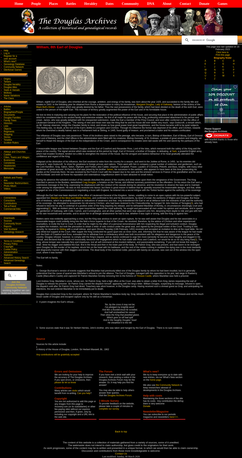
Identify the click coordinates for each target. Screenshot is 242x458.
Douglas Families (12, 117)
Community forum (12, 223)
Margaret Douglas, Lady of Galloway (154, 104)
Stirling (62, 229)
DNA (150, 4)
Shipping (8, 134)
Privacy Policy (11, 244)
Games (222, 4)
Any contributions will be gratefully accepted (57, 354)
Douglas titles (10, 87)
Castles (7, 154)
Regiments (9, 131)
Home (19, 4)
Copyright (8, 246)
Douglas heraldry (12, 84)
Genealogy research (14, 232)
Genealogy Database (14, 64)
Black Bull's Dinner (45, 107)
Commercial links (12, 209)
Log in (7, 53)
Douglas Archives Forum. (119, 395)
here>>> (174, 417)
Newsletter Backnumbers (16, 183)
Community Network (14, 67)
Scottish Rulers (11, 142)
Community (130, 4)
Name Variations (12, 95)
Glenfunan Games (13, 69)
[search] (209, 40)
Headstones (10, 165)
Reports (7, 226)
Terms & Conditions (13, 241)
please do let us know (65, 382)
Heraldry (90, 4)
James (110, 169)
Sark (174, 151)
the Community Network (168, 385)
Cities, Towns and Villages (16, 157)
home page (155, 380)
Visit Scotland (10, 229)
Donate (204, 4)
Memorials (9, 168)
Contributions (10, 203)
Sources (8, 221)
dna (5, 180)
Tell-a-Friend (10, 206)
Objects (7, 128)
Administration (11, 252)
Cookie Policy (10, 249)
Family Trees (10, 120)
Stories (7, 137)
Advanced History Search (16, 257)
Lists (6, 126)
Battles (71, 4)
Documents (9, 115)
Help (6, 50)
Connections (10, 198)
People (36, 4)
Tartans (7, 81)
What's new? (10, 61)
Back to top (121, 431)
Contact (185, 4)
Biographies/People (13, 112)
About (167, 4)
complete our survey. (109, 409)
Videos (7, 188)
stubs (75, 390)
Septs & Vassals (12, 90)
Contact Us (121, 453)
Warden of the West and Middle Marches (71, 198)
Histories (8, 123)
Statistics (8, 255)
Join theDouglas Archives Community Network (16, 285)
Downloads (9, 218)
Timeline (8, 140)
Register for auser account (10, 57)
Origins (7, 79)
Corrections (9, 200)
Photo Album (10, 186)
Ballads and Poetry (13, 177)
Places (53, 4)
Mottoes (8, 92)
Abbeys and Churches (15, 152)
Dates (110, 4)
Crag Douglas (89, 182)
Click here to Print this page (223, 53)
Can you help (83, 393)
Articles (7, 106)
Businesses (9, 160)
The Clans (9, 98)
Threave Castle (143, 276)
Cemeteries (9, 163)
